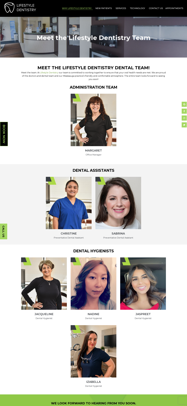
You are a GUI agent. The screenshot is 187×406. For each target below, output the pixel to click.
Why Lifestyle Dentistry (77, 8)
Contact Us (156, 8)
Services (121, 8)
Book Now (4, 134)
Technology (137, 8)
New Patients (103, 8)
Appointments (174, 8)
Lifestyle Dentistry (49, 72)
